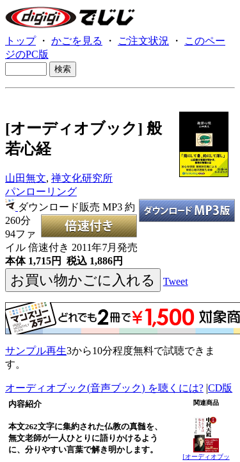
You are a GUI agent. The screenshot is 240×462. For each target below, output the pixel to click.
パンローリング (41, 191)
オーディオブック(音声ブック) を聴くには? (104, 387)
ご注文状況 (143, 40)
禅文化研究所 (82, 178)
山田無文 (25, 178)
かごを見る (76, 40)
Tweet (175, 281)
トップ (20, 40)
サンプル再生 (36, 350)
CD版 (220, 387)
